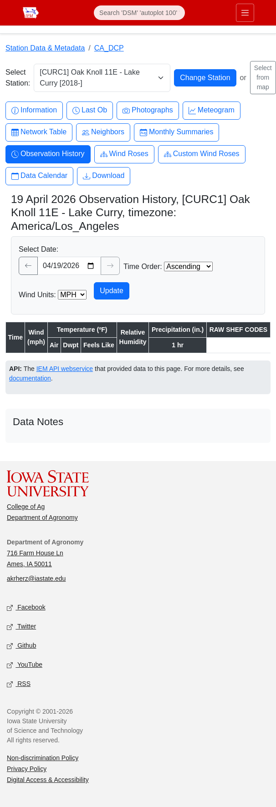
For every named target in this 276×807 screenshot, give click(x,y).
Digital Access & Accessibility (48, 779)
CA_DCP (109, 48)
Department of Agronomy (42, 517)
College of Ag (26, 506)
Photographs (148, 110)
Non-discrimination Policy (42, 757)
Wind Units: (37, 295)
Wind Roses (124, 154)
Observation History (48, 154)
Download (103, 176)
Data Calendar (39, 176)
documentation (30, 378)
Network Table (38, 132)
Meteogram (212, 110)
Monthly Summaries (176, 132)
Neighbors (103, 132)
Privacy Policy (26, 768)
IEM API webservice (64, 368)
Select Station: (17, 77)
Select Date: (38, 249)
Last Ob (89, 110)
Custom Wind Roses (202, 154)
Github (21, 646)
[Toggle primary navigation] (245, 13)
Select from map (263, 77)
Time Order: (142, 266)
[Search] (139, 12)
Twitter (21, 627)
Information (34, 110)
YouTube (24, 665)
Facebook (26, 608)
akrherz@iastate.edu (36, 578)
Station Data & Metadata (45, 48)
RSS (19, 684)
